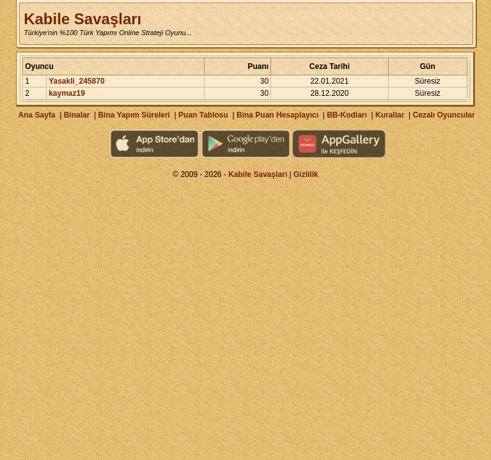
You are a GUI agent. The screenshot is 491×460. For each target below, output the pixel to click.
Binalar (77, 115)
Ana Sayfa (36, 115)
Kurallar (389, 115)
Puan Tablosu (203, 115)
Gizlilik (305, 174)
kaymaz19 (67, 93)
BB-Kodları (347, 115)
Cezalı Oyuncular (443, 115)
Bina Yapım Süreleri (134, 115)
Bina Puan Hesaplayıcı (277, 115)
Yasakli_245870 (76, 81)
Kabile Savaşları (82, 18)
